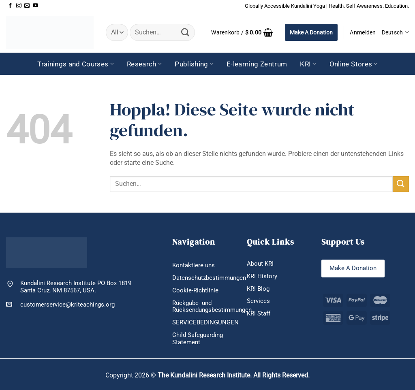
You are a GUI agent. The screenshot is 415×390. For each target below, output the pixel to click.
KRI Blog (258, 288)
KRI (308, 64)
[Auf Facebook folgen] (10, 6)
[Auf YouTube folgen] (35, 6)
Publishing (194, 64)
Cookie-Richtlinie (195, 290)
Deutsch (395, 32)
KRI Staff (258, 313)
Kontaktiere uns (193, 265)
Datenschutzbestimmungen (209, 277)
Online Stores (353, 64)
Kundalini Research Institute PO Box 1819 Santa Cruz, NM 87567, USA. (75, 287)
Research (144, 64)
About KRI (260, 263)
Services (258, 301)
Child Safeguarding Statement (197, 338)
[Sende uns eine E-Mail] (27, 6)
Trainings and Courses (75, 64)
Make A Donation (311, 32)
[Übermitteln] (185, 32)
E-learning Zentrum (257, 64)
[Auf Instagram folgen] (18, 6)
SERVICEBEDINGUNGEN (205, 322)
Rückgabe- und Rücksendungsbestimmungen (212, 306)
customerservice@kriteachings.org (60, 304)
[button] (242, 32)
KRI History (262, 276)
